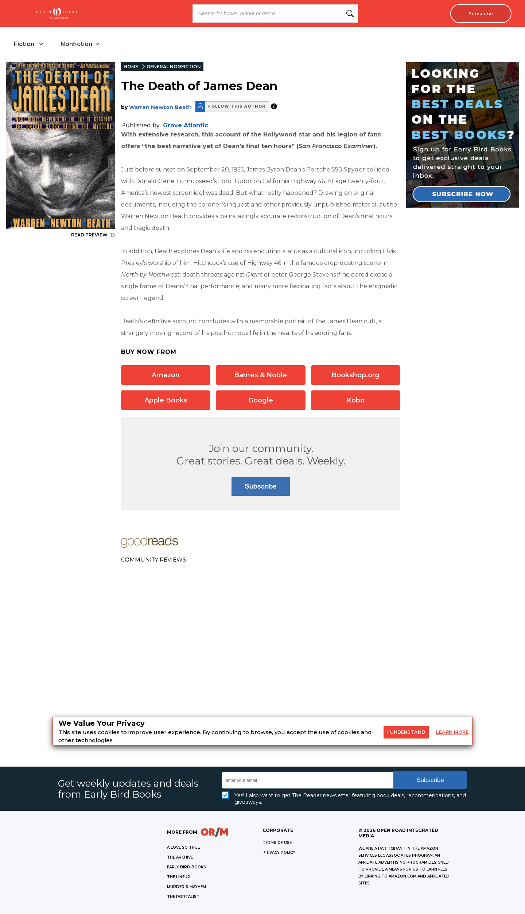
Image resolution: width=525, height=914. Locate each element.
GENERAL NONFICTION (174, 67)
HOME (131, 67)
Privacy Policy (278, 853)
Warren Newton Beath (160, 107)
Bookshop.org (355, 375)
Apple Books (165, 401)
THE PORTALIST (183, 897)
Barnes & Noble (260, 375)
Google (260, 401)
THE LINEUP (178, 877)
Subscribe (479, 13)
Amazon (166, 375)
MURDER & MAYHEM (186, 887)
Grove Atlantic (185, 125)
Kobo (356, 401)
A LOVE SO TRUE (183, 848)
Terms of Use (277, 843)
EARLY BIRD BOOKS (186, 867)
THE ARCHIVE (180, 858)
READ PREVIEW (93, 235)
